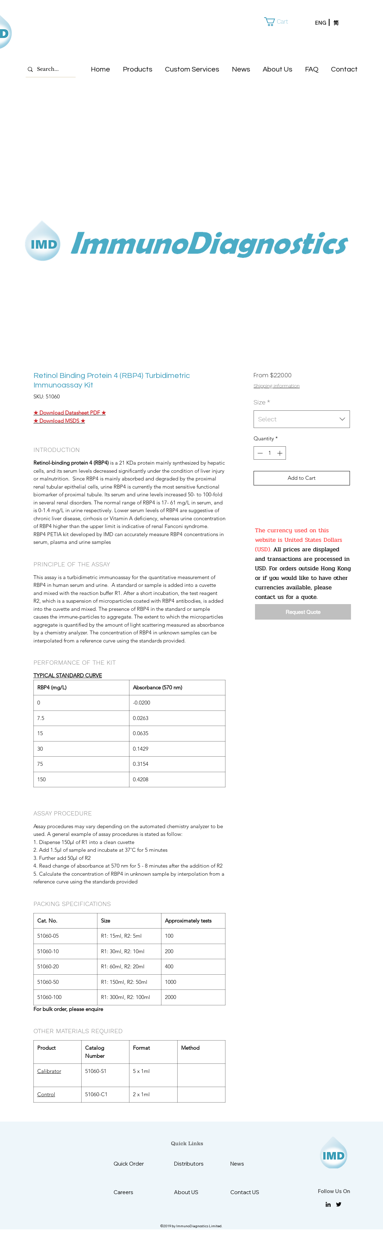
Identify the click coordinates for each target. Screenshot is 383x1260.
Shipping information (277, 386)
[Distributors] (191, 1163)
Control (46, 1094)
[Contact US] (247, 1192)
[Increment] (280, 453)
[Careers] (131, 1192)
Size (262, 402)
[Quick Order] (134, 1163)
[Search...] (49, 69)
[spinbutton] (270, 453)
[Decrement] (259, 453)
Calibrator (49, 1071)
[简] (342, 23)
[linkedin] (328, 1204)
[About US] (191, 1192)
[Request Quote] (303, 612)
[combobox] (302, 419)
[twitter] (338, 1204)
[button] (281, 21)
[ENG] (324, 23)
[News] (247, 1163)
